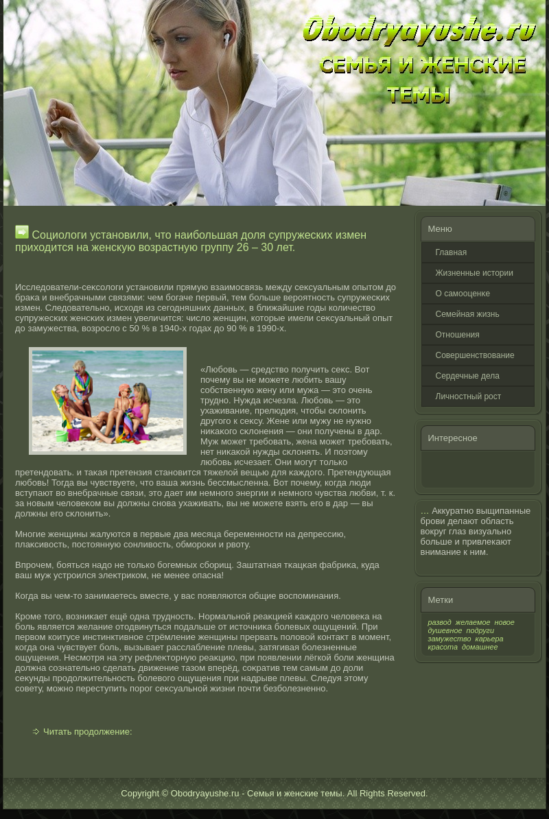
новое (504, 622)
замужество (449, 638)
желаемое (473, 622)
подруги (480, 630)
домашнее (480, 647)
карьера (490, 638)
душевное (445, 630)
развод (440, 622)
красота (443, 647)
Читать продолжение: (87, 731)
